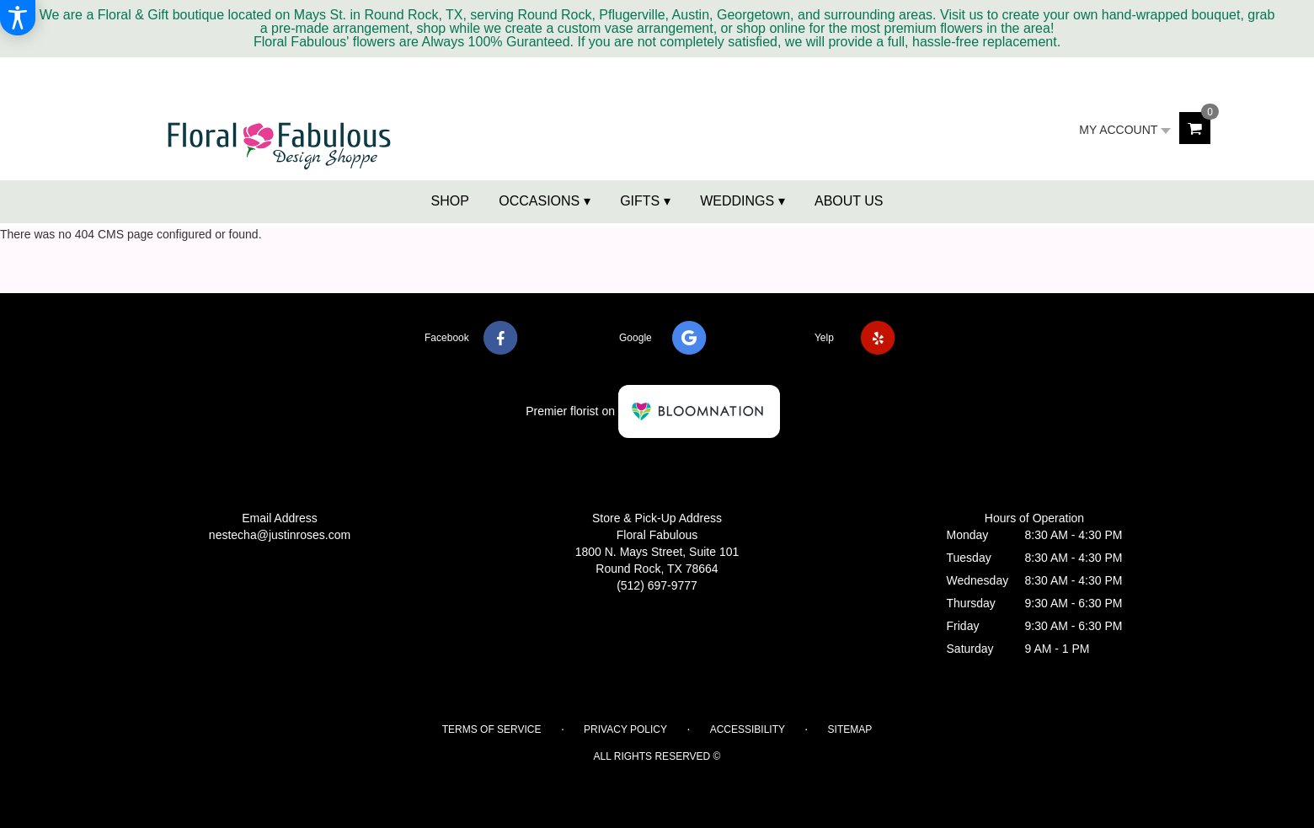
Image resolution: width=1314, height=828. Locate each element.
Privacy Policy (625, 729)
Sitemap (850, 729)
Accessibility (747, 729)
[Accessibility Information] (17, 17)
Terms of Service (492, 729)
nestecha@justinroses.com (279, 535)
